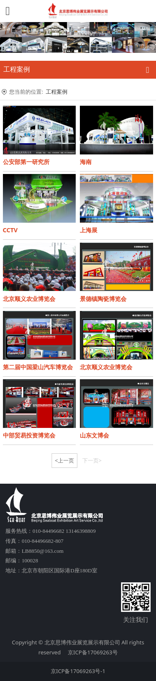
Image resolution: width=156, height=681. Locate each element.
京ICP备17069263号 (93, 652)
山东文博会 (94, 435)
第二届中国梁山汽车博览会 (38, 367)
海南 (86, 162)
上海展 (88, 230)
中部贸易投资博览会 (29, 435)
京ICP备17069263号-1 (78, 671)
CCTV (10, 230)
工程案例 (56, 91)
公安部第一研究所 (26, 162)
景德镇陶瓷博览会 (103, 299)
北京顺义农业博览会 (29, 299)
